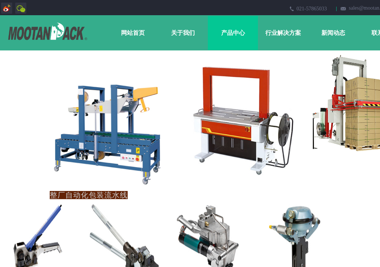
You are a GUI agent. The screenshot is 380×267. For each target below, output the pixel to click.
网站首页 (133, 33)
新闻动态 (333, 33)
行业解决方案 (283, 33)
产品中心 (233, 33)
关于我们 (183, 33)
